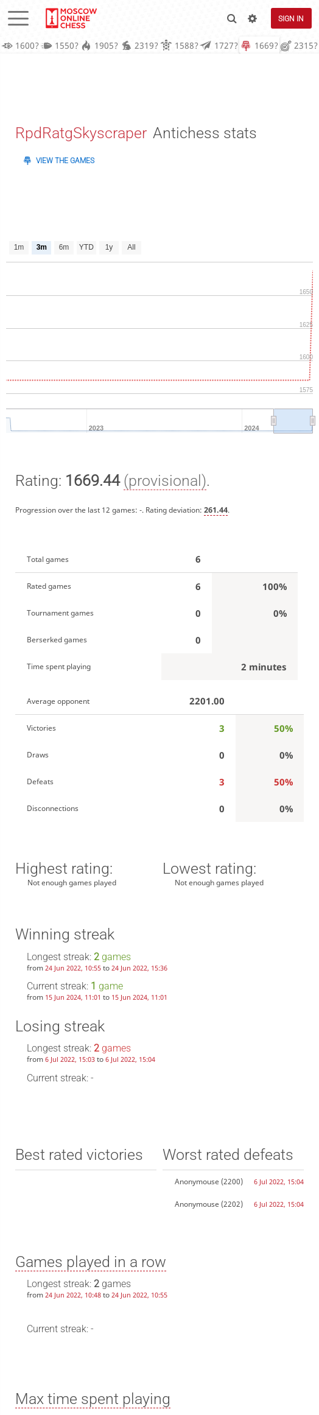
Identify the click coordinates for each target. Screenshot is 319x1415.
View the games (65, 161)
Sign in (291, 18)
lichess (70, 18)
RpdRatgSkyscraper (81, 133)
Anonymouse (197, 1181)
